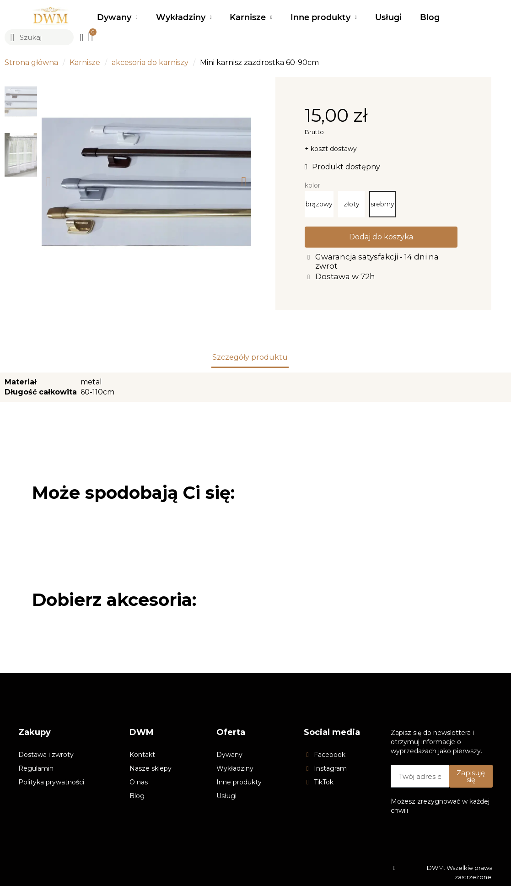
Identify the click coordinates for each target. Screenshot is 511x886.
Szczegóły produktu (250, 357)
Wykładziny (184, 17)
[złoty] (351, 204)
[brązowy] (319, 204)
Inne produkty (323, 17)
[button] (48, 182)
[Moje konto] (81, 37)
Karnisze (251, 17)
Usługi (388, 17)
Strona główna (31, 62)
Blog (430, 17)
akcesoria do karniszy (150, 62)
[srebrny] (382, 204)
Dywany (117, 17)
